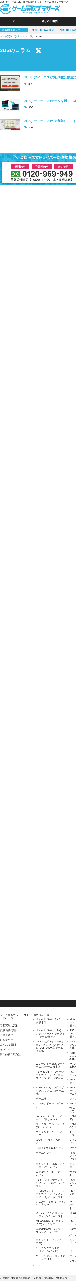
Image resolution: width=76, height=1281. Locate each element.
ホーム (17, 21)
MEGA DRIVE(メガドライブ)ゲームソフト (50, 1222)
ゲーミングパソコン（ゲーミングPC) (50, 1257)
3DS (30, 83)
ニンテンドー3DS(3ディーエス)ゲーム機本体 (50, 1065)
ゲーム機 (41, 1098)
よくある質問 (8, 1044)
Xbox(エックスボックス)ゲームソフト (50, 1204)
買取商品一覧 (41, 1015)
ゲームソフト (44, 1152)
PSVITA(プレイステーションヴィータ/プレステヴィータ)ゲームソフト (50, 1194)
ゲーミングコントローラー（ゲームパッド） (50, 1250)
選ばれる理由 (50, 21)
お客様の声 (6, 1039)
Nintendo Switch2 (43, 29)
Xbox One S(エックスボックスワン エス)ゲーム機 (50, 1090)
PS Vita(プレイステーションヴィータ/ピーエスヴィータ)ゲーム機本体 (50, 1074)
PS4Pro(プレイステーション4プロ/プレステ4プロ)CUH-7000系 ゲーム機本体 (50, 1046)
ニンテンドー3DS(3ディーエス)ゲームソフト (50, 1165)
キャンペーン (8, 1049)
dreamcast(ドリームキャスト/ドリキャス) (49, 1118)
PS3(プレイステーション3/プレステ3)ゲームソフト (50, 1183)
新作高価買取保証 (10, 1054)
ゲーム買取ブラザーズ (12, 36)
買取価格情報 (8, 1030)
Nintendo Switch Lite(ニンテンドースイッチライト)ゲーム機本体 (50, 1033)
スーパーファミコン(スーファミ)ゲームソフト (49, 1214)
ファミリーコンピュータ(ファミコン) (50, 1126)
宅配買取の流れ (9, 1025)
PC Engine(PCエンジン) (50, 1147)
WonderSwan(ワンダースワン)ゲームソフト (49, 1230)
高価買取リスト (9, 1034)
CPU (38, 1265)
